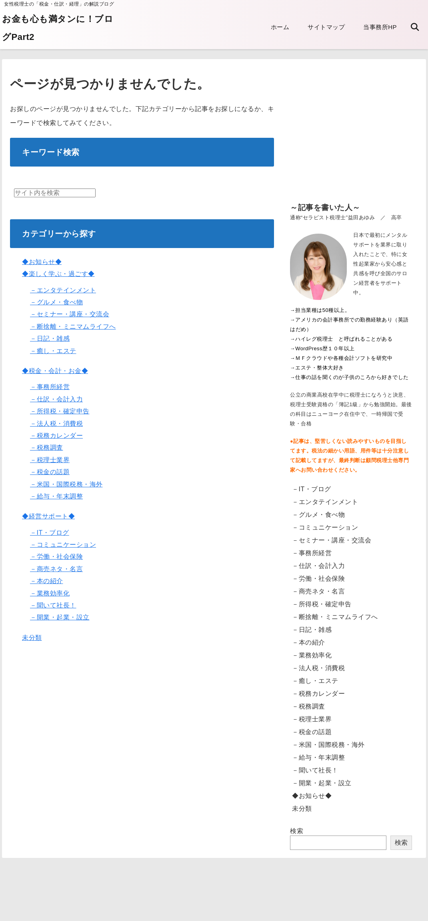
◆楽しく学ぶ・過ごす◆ (58, 273)
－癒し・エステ (53, 350)
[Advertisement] (351, 136)
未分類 (32, 637)
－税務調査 (46, 447)
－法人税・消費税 (56, 423)
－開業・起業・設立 (60, 617)
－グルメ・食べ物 (56, 302)
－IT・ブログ (49, 532)
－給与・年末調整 (56, 496)
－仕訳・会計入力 (56, 399)
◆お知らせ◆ (42, 261)
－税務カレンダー (56, 435)
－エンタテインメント (63, 290)
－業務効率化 (50, 593)
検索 (296, 831)
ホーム (280, 27)
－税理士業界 (50, 460)
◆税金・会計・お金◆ (55, 370)
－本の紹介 (46, 581)
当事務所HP (380, 27)
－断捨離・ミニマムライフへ (73, 326)
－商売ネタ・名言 (56, 569)
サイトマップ (326, 27)
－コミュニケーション (63, 544)
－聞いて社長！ (53, 605)
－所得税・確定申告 (60, 411)
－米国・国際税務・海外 (66, 484)
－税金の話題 (50, 471)
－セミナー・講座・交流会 (69, 314)
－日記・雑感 (50, 338)
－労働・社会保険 (56, 556)
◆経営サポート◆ (48, 516)
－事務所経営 (50, 386)
